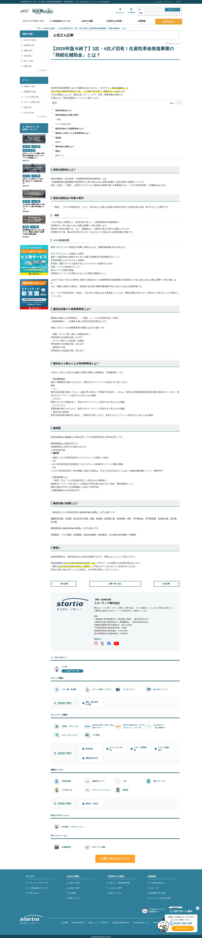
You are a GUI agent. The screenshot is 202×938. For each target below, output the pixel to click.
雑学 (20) (27, 107)
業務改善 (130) (30, 92)
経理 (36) (27, 56)
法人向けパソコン (160, 689)
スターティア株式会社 (107, 603)
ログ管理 (95, 735)
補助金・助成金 (92, 804)
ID (140, 9)
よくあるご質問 (115, 888)
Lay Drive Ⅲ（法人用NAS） (159, 726)
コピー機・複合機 (69, 689)
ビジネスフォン (129, 689)
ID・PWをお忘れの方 (172, 13)
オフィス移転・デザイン (102, 689)
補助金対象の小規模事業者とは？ (69, 128)
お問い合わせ (168, 22)
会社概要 (64, 923)
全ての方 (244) (30, 40)
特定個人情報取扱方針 (120, 923)
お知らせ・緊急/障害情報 (119, 883)
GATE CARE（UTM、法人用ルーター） (103, 726)
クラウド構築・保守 (164, 748)
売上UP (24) (29, 113)
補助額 (58, 138)
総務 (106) (28, 50)
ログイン (179, 1)
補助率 (58, 142)
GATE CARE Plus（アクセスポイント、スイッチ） (134, 726)
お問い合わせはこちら (115, 858)
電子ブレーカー (159, 781)
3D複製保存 (66, 847)
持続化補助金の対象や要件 (66, 115)
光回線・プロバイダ (70, 726)
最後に (58, 151)
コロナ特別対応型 (63, 124)
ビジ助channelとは (157, 883)
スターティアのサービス (33, 21)
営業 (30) (27, 66)
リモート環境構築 (140, 748)
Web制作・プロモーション (72, 827)
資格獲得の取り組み (158, 893)
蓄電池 (125, 790)
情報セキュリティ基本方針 (99, 923)
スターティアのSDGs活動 (160, 898)
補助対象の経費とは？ (65, 146)
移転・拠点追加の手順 (92, 703)
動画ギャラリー (75, 898)
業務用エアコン (98, 781)
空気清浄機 (66, 781)
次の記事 (166, 584)
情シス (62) (28, 61)
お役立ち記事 (49, 28)
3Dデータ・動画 (98, 847)
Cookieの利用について (141, 923)
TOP (38, 28)
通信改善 (89, 749)
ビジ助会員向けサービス (60, 21)
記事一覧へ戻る (115, 584)
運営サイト (59, 155)
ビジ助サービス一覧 (72, 671)
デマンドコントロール (101, 790)
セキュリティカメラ (70, 735)
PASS (141, 13)
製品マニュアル (115, 893)
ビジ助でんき (67, 790)
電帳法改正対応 (92, 758)
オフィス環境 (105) (32, 102)
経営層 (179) (29, 45)
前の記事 (64, 584)
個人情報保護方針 (78, 923)
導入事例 (72, 893)
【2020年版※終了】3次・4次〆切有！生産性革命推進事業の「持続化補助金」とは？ (92, 28)
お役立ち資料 (74, 888)
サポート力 (154, 888)
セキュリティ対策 (116, 748)
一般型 (58, 119)
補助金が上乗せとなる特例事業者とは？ (72, 133)
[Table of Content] (179, 103)
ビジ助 (64, 667)
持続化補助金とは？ (64, 110)
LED (124, 781)
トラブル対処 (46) (31, 97)
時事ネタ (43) (29, 86)
